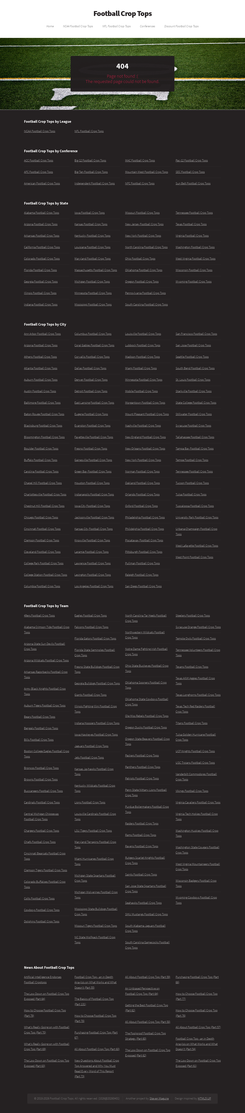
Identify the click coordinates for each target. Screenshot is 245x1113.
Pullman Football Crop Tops (142, 563)
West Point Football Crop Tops (194, 557)
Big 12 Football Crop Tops (90, 160)
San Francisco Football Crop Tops (196, 334)
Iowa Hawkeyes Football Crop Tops (96, 734)
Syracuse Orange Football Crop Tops (198, 627)
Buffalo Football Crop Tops (40, 460)
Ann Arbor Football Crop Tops (42, 334)
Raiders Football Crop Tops (141, 823)
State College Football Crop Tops (196, 402)
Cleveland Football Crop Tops (42, 552)
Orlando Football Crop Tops (142, 494)
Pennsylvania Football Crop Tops (145, 293)
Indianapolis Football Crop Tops (94, 494)
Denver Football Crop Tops (91, 380)
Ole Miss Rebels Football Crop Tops (146, 716)
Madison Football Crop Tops (142, 357)
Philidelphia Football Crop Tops (144, 529)
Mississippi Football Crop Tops (93, 304)
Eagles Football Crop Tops (90, 615)
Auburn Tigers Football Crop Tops (44, 705)
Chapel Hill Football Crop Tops (43, 483)
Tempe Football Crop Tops (192, 460)
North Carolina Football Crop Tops (146, 247)
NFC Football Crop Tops (140, 183)
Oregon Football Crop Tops (142, 281)
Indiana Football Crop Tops (40, 304)
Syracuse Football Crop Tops (193, 425)
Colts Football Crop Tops (39, 898)
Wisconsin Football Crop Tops (194, 270)
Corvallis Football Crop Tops (92, 357)
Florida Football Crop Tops (40, 270)
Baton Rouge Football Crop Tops (44, 414)
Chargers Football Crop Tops (41, 830)
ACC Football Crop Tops (38, 160)
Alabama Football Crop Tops (41, 213)
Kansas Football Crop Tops (90, 224)
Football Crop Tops (122, 13)
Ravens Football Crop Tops (141, 846)
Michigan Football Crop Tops (92, 281)
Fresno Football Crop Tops (90, 448)
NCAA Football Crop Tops (78, 26)
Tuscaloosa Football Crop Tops (195, 506)
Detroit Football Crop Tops (90, 391)
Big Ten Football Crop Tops (91, 172)
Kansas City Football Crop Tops (93, 529)
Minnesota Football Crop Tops (93, 293)
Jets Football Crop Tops (89, 757)
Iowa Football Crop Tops (89, 213)
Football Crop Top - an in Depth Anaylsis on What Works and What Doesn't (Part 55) (95, 982)
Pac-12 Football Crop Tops (192, 160)
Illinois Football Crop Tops (40, 293)
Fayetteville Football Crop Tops (93, 437)
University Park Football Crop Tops (197, 517)
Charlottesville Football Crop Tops (45, 494)
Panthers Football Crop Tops (142, 767)
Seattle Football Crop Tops (192, 357)
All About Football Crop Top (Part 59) (147, 977)
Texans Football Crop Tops (192, 667)
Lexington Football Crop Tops (92, 575)
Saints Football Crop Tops (141, 874)
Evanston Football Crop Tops (92, 425)
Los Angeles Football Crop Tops (93, 586)
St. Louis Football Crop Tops (193, 380)
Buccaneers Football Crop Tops (43, 791)
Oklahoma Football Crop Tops (143, 270)
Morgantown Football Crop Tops (145, 402)
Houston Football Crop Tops (92, 483)
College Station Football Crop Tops (45, 575)
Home (50, 26)
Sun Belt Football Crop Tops (193, 183)
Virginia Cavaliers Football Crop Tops (198, 802)
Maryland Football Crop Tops (92, 258)
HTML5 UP (204, 1098)
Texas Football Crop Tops (191, 224)
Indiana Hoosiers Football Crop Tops (96, 723)
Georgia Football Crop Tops (41, 281)
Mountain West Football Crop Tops (146, 172)
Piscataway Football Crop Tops (144, 540)
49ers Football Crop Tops (39, 615)
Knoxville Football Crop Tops (92, 540)
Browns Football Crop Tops (41, 779)
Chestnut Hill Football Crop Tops (44, 506)
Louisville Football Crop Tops (143, 334)
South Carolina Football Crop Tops (146, 304)
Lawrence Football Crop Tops (92, 563)
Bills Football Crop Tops (39, 740)
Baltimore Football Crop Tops (42, 402)
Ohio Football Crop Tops (140, 258)
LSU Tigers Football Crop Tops (93, 830)
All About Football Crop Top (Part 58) (147, 1022)
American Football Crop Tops (42, 183)
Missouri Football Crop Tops (142, 213)
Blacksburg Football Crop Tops (43, 425)
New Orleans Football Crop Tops (145, 448)
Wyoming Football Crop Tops (194, 281)
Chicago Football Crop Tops (41, 517)
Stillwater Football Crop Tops (194, 414)
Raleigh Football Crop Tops (141, 575)
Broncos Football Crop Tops (41, 768)
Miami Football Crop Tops (141, 368)
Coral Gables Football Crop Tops (94, 345)
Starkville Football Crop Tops (194, 391)
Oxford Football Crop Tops (141, 506)
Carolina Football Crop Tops (41, 471)
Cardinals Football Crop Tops (42, 802)
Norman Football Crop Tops (142, 471)
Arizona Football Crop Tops (40, 224)
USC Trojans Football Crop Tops (195, 762)
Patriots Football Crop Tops (142, 778)
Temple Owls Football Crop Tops (196, 638)
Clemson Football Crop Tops (41, 540)
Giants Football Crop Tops (90, 695)
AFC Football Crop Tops (38, 172)
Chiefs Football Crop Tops (40, 842)
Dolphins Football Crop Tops (41, 921)
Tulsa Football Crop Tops (191, 494)
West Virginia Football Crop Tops (195, 258)
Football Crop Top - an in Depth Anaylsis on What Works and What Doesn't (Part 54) (197, 1044)
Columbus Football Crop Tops (92, 334)
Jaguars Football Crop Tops (91, 746)
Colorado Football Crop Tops (42, 258)
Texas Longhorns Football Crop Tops (198, 695)
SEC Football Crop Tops (190, 172)
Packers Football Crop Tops (142, 755)
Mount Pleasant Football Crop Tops (147, 414)
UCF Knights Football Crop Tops (195, 751)
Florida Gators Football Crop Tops (95, 638)
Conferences (147, 26)
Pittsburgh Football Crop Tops (143, 552)
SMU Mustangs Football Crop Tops (146, 914)
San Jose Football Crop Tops (193, 345)
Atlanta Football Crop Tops (40, 368)
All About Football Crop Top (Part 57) (198, 1027)
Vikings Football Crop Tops (192, 791)
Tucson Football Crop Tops (192, 483)
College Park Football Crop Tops (43, 563)
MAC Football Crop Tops (140, 160)
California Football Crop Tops (42, 247)
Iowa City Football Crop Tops (92, 506)
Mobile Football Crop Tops (141, 391)
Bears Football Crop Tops (39, 717)
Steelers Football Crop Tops (193, 615)
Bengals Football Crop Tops (41, 728)
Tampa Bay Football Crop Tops (195, 448)
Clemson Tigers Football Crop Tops (45, 870)
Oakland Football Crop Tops (142, 483)
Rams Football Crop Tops (140, 835)
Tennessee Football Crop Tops (194, 213)
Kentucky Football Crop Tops (92, 235)
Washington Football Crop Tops (195, 247)
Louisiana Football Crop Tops (92, 247)
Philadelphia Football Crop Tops (145, 517)
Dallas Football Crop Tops (90, 368)
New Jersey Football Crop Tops (144, 224)
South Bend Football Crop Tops (195, 368)
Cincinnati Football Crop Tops (42, 529)
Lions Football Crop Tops (89, 802)
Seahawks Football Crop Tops (143, 903)
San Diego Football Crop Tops (143, 586)
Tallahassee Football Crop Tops (195, 437)
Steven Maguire (159, 1098)
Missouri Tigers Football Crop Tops (95, 926)
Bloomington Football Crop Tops (44, 437)
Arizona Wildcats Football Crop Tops (46, 660)
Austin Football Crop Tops (40, 391)
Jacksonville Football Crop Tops (94, 517)
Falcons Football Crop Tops (91, 627)
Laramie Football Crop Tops (91, 552)
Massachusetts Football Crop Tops (95, 270)
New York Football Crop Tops (143, 235)
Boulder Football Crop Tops (41, 448)
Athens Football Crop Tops (40, 357)
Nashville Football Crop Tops (143, 425)
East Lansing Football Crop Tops (94, 402)
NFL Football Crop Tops (116, 26)
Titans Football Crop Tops (191, 723)
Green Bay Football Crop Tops (92, 471)
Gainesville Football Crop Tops (93, 460)
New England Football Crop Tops (145, 437)
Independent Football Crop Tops (94, 183)
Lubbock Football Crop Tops (142, 345)
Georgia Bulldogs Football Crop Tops (97, 683)
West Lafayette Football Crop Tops (197, 545)
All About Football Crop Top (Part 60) (97, 1049)
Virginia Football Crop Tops (192, 235)
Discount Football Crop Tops (181, 26)
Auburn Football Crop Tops (40, 380)
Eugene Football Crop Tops (91, 414)
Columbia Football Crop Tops (42, 586)
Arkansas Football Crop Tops (41, 235)
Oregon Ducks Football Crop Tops (146, 727)
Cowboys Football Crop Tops (42, 910)
